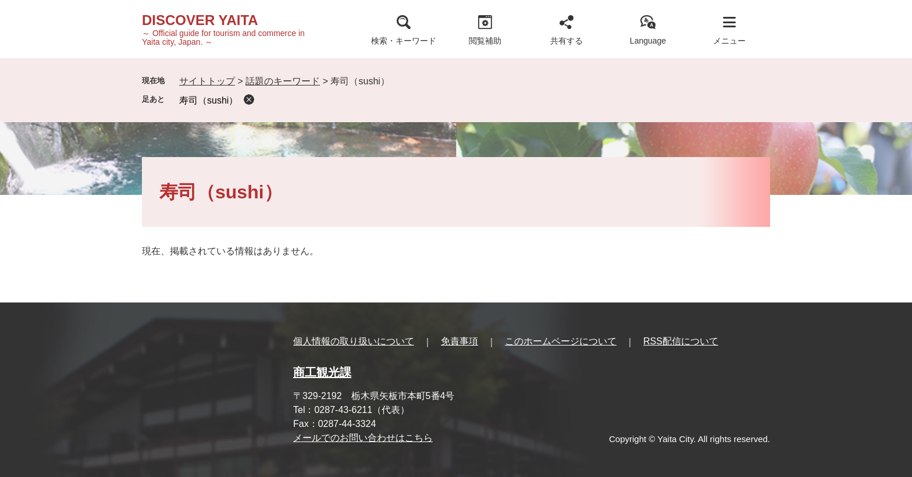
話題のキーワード (282, 81)
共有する (566, 40)
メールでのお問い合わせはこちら (363, 438)
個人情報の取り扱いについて (353, 341)
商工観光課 (322, 372)
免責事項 (459, 341)
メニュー (729, 40)
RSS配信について (680, 341)
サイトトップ (207, 81)
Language (648, 40)
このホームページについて (561, 341)
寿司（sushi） (208, 100)
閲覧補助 (485, 40)
